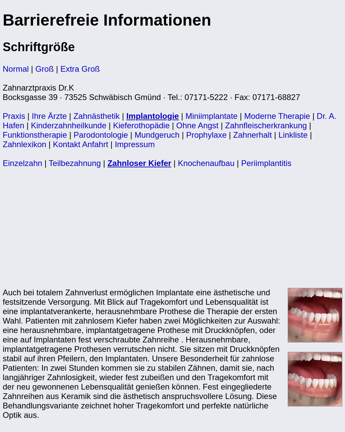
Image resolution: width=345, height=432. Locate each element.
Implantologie (152, 116)
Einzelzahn (22, 163)
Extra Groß (80, 68)
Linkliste (293, 134)
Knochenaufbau (206, 163)
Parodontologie (100, 134)
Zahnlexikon (24, 144)
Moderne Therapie (277, 116)
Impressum (135, 144)
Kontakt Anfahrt (80, 144)
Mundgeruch (156, 134)
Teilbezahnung (75, 163)
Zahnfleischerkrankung (266, 125)
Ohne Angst (197, 125)
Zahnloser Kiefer (139, 163)
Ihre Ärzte (49, 116)
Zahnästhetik (96, 116)
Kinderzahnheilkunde (68, 125)
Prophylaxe (206, 134)
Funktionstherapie (35, 134)
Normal (16, 68)
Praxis (14, 116)
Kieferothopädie (141, 125)
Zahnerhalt (252, 134)
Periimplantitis (266, 163)
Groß (44, 68)
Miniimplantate (211, 116)
